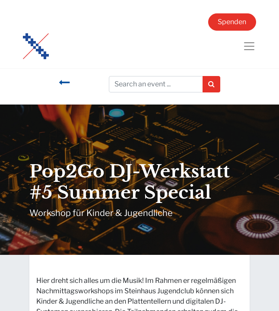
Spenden (232, 22)
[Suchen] (211, 84)
